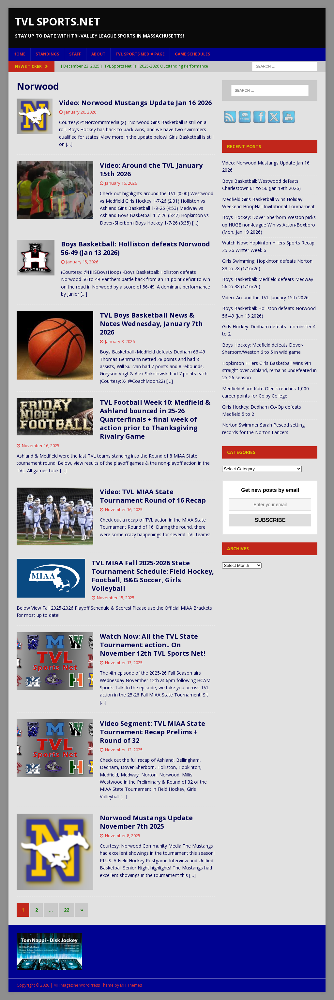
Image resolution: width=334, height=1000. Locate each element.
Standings (47, 54)
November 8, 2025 (122, 835)
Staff (75, 54)
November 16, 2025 (40, 445)
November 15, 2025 (115, 598)
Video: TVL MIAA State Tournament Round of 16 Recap (153, 496)
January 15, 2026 (82, 262)
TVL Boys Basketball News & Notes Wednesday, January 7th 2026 (151, 323)
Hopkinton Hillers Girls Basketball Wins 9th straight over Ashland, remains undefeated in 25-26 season (269, 370)
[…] (69, 144)
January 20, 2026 (80, 112)
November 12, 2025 (124, 750)
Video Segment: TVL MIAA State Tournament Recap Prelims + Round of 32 (152, 732)
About (98, 54)
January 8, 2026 (120, 341)
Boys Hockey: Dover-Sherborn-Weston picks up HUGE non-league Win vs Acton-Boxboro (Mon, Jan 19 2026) (269, 224)
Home (19, 54)
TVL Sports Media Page (140, 54)
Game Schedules (192, 54)
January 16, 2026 (121, 183)
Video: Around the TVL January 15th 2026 (151, 169)
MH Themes (131, 985)
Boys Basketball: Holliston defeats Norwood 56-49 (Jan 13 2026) (135, 248)
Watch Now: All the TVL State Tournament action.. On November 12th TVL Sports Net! (152, 645)
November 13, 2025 (124, 662)
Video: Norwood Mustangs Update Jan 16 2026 (135, 102)
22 (66, 910)
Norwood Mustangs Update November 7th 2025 (146, 822)
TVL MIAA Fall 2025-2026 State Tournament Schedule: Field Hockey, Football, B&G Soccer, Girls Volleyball (153, 575)
